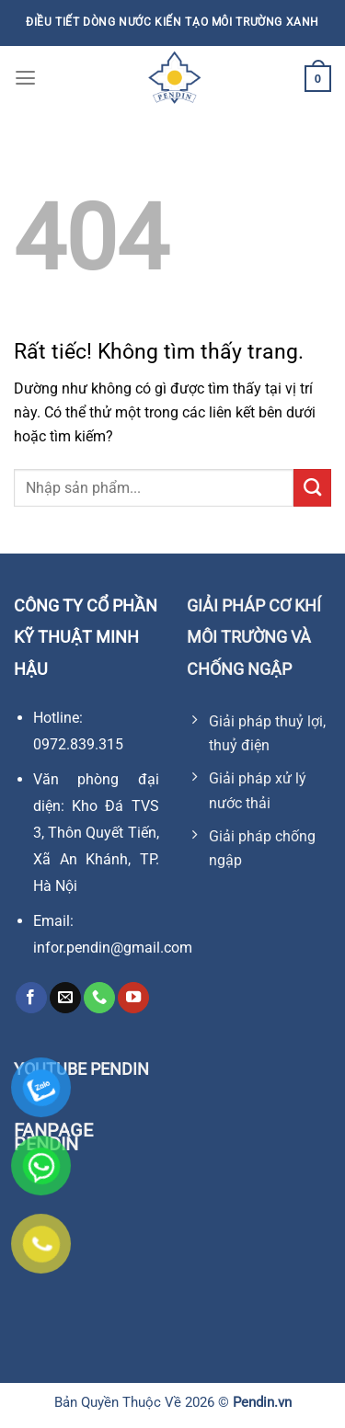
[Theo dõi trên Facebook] (31, 998)
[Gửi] (312, 487)
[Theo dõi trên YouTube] (133, 998)
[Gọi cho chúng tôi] (99, 998)
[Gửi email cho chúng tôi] (65, 998)
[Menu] (25, 78)
